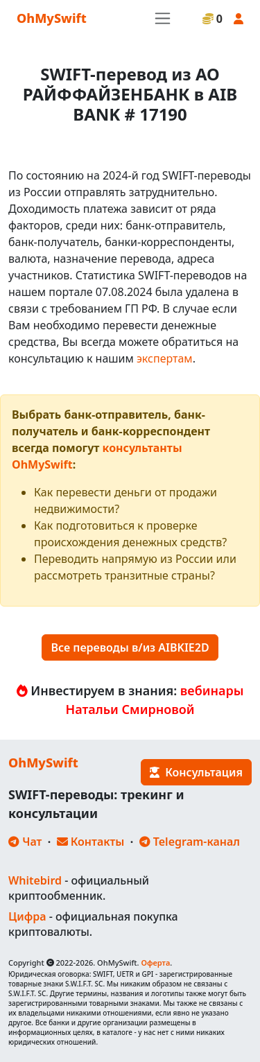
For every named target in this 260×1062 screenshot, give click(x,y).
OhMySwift (52, 18)
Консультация (196, 772)
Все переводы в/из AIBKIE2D (130, 647)
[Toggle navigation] (162, 18)
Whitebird (35, 880)
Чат (25, 841)
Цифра (27, 916)
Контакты (91, 841)
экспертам (165, 358)
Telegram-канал (189, 841)
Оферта (155, 962)
